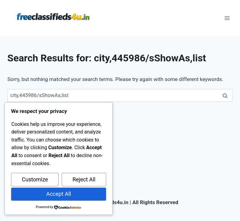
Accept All (58, 194)
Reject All (83, 179)
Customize (35, 179)
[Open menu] (227, 18)
